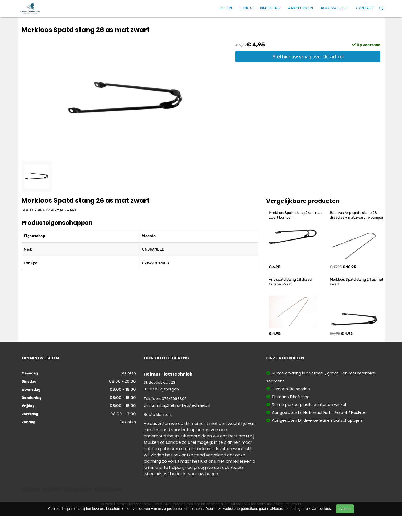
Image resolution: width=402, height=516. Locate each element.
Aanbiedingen (300, 8)
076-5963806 (174, 398)
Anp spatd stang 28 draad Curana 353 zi (290, 281)
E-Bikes (246, 8)
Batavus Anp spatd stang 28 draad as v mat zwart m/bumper (356, 215)
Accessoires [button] (334, 8)
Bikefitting (270, 8)
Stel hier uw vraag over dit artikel (308, 57)
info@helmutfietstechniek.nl (183, 405)
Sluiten (345, 509)
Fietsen (225, 8)
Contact (365, 8)
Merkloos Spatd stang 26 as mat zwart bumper (296, 215)
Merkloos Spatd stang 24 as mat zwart (357, 281)
